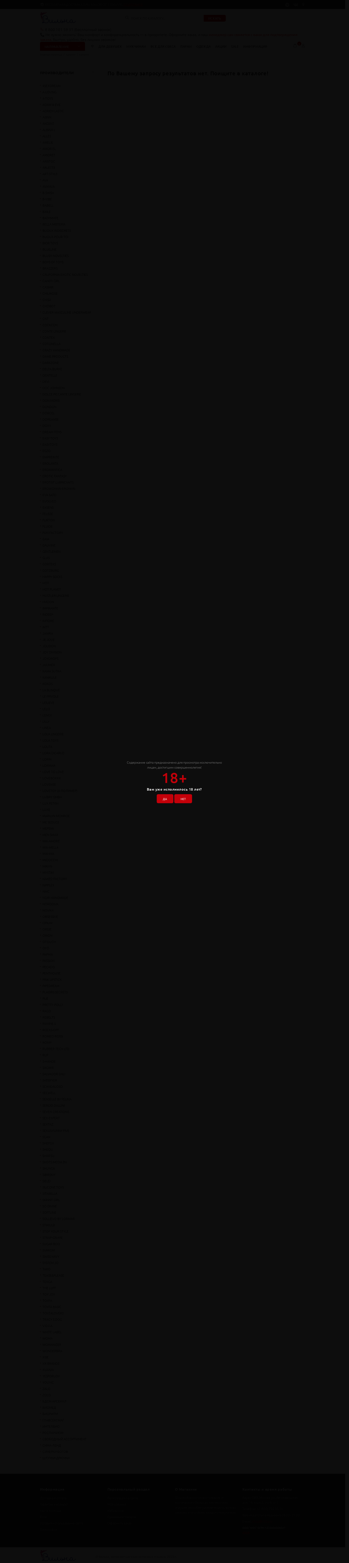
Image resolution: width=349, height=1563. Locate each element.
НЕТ (184, 798)
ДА (164, 798)
